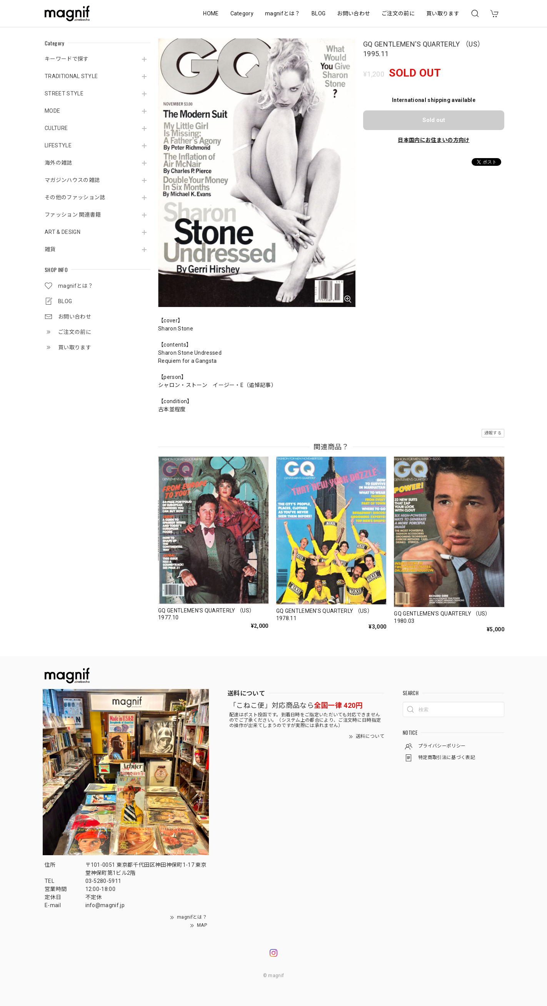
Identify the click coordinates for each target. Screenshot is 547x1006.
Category (242, 13)
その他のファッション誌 (75, 197)
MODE (52, 111)
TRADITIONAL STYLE (71, 76)
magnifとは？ (282, 13)
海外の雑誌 (58, 163)
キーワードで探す (67, 59)
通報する (493, 432)
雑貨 (50, 249)
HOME (210, 13)
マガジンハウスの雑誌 (72, 180)
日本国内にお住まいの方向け (433, 140)
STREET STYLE (64, 93)
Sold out (433, 120)
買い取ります (442, 13)
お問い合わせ (353, 13)
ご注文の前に (398, 13)
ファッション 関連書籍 (73, 215)
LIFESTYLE (58, 145)
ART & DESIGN (62, 232)
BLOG (318, 13)
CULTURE (56, 128)
